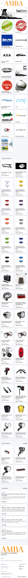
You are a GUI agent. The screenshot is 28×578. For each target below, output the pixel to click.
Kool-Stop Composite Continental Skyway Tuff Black (6, 266)
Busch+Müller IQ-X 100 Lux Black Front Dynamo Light (21, 433)
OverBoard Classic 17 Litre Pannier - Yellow (21, 416)
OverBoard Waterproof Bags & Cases (6, 107)
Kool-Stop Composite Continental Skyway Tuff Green (6, 247)
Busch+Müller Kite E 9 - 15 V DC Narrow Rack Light (21, 477)
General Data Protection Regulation (9, 553)
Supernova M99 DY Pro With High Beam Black (7, 303)
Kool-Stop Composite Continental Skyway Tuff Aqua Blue (20, 266)
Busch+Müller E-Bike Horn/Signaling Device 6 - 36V (7, 359)
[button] (2, 16)
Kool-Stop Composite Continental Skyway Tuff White (6, 191)
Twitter (21, 568)
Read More (14, 501)
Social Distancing (6, 531)
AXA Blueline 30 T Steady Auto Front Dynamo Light (20, 458)
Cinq (16, 106)
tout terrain (18, 122)
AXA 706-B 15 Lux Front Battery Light (20, 322)
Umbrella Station (5, 150)
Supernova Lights (19, 46)
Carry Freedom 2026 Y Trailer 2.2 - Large (6, 341)
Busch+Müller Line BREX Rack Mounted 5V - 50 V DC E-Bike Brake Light (21, 303)
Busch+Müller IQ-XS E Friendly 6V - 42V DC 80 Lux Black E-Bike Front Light (7, 477)
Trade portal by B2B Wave (21, 576)
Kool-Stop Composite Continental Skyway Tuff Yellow (20, 191)
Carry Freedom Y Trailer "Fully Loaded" (12, 519)
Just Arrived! (18, 32)
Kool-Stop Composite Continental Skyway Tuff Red (6, 210)
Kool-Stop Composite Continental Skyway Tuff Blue (20, 247)
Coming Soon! (4, 32)
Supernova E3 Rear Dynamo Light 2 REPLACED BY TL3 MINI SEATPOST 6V (21, 397)
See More (25, 443)
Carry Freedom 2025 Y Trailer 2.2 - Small (20, 341)
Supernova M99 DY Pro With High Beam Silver (21, 172)
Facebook (21, 566)
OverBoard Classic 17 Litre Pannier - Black (7, 416)
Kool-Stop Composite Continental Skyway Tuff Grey (20, 228)
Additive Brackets (5, 136)
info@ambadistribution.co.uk (6, 573)
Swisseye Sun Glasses (20, 136)
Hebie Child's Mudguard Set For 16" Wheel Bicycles (21, 378)
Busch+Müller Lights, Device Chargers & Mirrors (7, 47)
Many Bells (18, 91)
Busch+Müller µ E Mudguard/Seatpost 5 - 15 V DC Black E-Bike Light (7, 378)
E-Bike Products (19, 61)
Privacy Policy (4, 554)
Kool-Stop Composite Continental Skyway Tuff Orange (6, 228)
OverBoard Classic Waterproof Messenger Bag (7, 285)
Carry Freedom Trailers (20, 76)
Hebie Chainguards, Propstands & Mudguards (7, 92)
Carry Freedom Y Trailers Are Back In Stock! (13, 507)
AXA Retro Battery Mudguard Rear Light (20, 359)
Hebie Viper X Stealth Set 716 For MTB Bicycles (7, 397)
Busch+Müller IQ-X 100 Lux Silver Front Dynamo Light (7, 433)
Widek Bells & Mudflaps (6, 122)
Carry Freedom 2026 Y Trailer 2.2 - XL (20, 285)
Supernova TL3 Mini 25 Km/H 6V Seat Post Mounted (6, 459)
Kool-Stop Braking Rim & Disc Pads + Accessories (6, 77)
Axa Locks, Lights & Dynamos (5, 62)
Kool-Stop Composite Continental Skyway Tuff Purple (20, 210)
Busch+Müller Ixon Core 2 (7, 172)
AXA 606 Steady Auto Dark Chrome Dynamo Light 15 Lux (7, 322)
